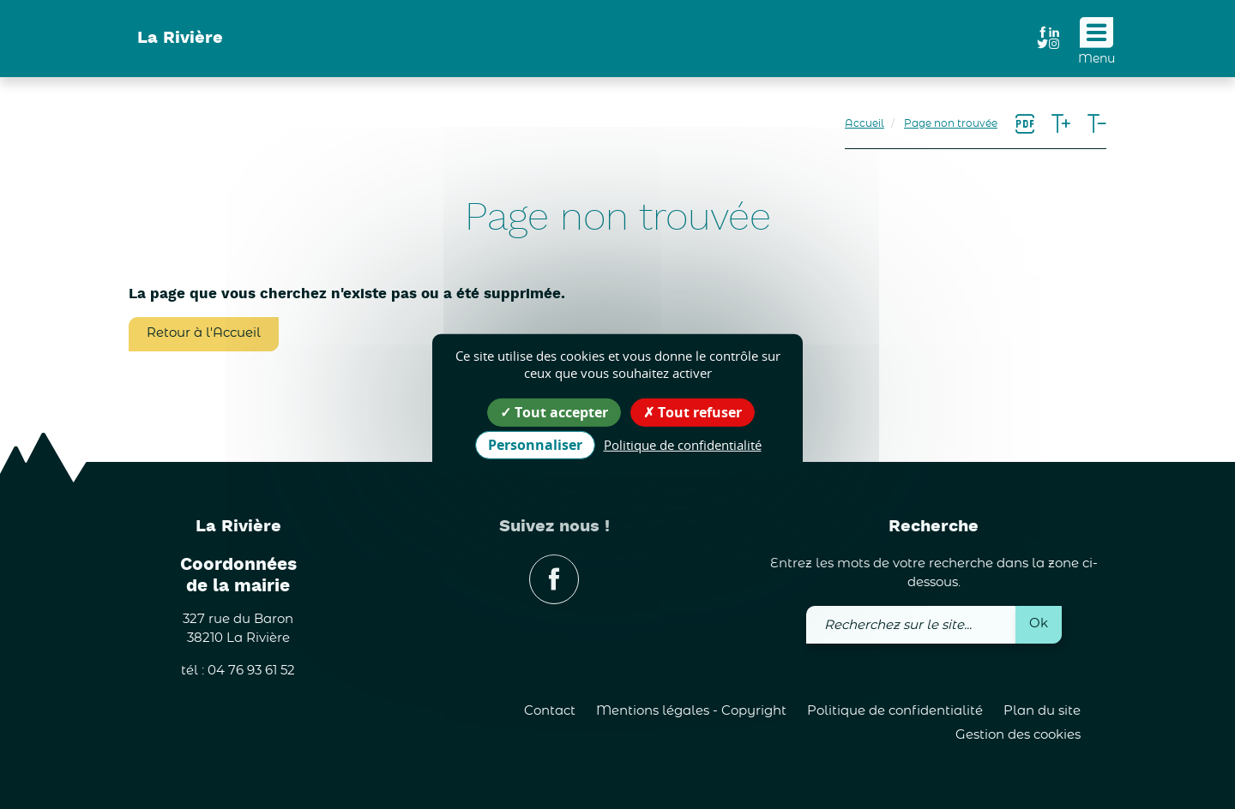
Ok (1038, 623)
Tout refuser (692, 412)
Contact (549, 710)
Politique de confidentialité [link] (683, 444)
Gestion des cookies (1018, 734)
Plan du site (1042, 710)
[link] (1024, 125)
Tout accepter (554, 412)
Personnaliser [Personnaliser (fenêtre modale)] (535, 444)
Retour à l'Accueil (204, 333)
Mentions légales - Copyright (691, 710)
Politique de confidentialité (895, 710)
